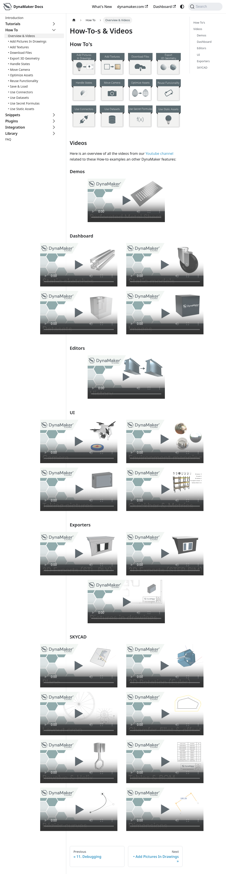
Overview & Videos (21, 36)
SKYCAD (202, 67)
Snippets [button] (12, 114)
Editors (201, 48)
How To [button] (11, 30)
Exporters (203, 61)
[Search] (205, 7)
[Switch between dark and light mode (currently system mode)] (182, 6)
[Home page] (74, 20)
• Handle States (19, 64)
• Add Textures (18, 47)
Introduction (14, 18)
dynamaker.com (132, 6)
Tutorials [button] (12, 23)
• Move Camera (19, 69)
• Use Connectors (20, 92)
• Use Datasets (18, 97)
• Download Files (20, 53)
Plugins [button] (11, 121)
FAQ (8, 139)
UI (198, 55)
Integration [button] (15, 127)
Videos (197, 29)
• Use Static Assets (21, 109)
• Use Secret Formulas (24, 103)
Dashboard (164, 6)
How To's (199, 22)
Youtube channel (159, 153)
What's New (102, 6)
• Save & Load (18, 86)
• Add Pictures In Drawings (27, 41)
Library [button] (11, 133)
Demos (201, 35)
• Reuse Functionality (23, 81)
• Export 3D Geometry (24, 58)
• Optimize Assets (20, 75)
